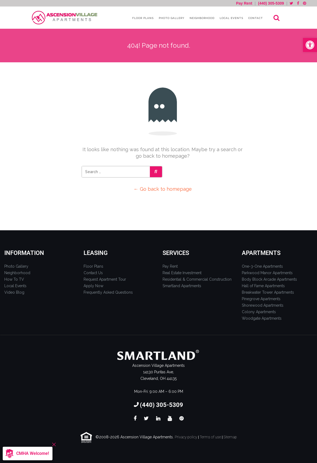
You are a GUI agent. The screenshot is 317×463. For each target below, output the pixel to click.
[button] (310, 45)
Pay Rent (244, 3)
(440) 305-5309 (271, 3)
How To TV (14, 279)
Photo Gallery (171, 18)
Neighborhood (201, 18)
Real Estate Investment (182, 273)
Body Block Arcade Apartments (269, 279)
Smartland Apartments (182, 286)
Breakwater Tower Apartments (268, 292)
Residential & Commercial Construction (197, 279)
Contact (255, 18)
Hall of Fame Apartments (263, 286)
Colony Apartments (259, 312)
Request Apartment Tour (105, 279)
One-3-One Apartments (262, 266)
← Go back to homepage (163, 189)
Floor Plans (142, 18)
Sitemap (230, 437)
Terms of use (210, 437)
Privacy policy (186, 437)
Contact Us (93, 273)
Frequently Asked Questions (108, 292)
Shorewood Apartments (262, 305)
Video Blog (14, 292)
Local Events (231, 18)
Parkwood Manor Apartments (267, 273)
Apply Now (93, 286)
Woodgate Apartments (262, 318)
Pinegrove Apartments (261, 299)
